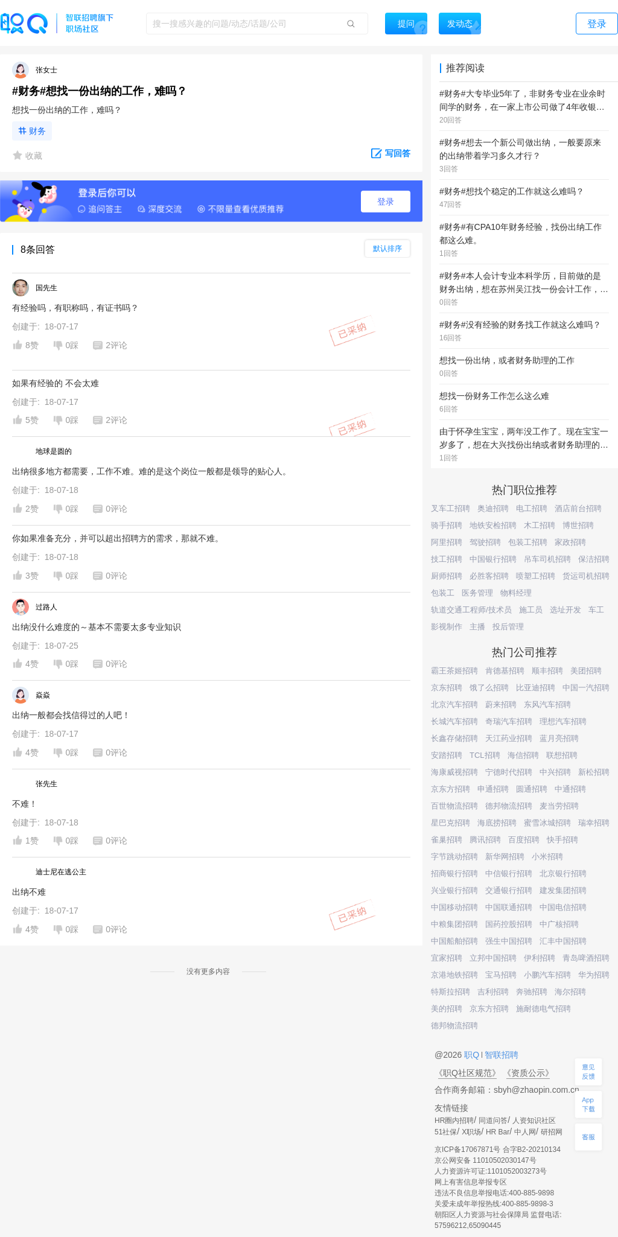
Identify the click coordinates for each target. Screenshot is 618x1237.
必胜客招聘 (489, 575)
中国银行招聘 (493, 559)
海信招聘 (523, 755)
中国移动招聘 (454, 907)
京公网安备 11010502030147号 (486, 1160)
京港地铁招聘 (454, 974)
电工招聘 (531, 508)
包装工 (442, 592)
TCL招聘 (485, 755)
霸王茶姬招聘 (454, 670)
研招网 (551, 1132)
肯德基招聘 (504, 670)
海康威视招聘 (454, 772)
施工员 (531, 609)
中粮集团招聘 (454, 924)
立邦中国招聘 (493, 957)
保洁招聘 (594, 559)
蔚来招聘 (501, 704)
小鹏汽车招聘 (547, 974)
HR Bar (497, 1132)
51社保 (446, 1132)
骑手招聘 (446, 525)
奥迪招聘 (493, 508)
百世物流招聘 (454, 805)
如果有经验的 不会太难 (55, 383)
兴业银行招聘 (454, 890)
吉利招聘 (493, 991)
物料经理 (516, 592)
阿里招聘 (446, 542)
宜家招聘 (446, 957)
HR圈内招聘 (454, 1120)
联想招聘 (562, 755)
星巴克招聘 (450, 822)
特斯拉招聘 (450, 991)
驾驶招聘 (485, 542)
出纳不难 (29, 892)
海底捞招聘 (497, 822)
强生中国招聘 (508, 941)
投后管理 (508, 626)
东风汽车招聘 (547, 704)
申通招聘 (493, 788)
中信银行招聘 (508, 873)
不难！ (24, 804)
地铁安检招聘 (493, 525)
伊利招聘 (539, 957)
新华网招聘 (504, 856)
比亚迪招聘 (535, 687)
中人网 (525, 1132)
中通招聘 (570, 788)
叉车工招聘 (450, 508)
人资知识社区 (534, 1120)
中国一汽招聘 (586, 687)
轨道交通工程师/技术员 (471, 609)
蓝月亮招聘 (559, 738)
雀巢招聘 (446, 839)
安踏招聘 (446, 755)
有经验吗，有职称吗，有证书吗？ (75, 308)
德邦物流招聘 (508, 805)
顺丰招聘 (547, 670)
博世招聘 (578, 525)
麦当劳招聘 (559, 805)
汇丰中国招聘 (563, 941)
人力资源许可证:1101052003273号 (491, 1171)
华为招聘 (594, 974)
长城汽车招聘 (454, 721)
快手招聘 (562, 839)
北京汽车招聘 (454, 704)
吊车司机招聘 (547, 559)
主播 (477, 626)
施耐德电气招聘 (543, 1008)
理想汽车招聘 (563, 721)
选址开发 (565, 609)
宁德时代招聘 (508, 772)
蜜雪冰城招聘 (547, 822)
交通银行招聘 (508, 890)
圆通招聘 (531, 788)
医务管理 (477, 592)
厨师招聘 (446, 575)
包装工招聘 (527, 542)
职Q (473, 1055)
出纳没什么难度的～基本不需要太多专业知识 (96, 627)
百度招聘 (524, 839)
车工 (596, 609)
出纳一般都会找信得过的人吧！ (71, 715)
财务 (37, 131)
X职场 (471, 1132)
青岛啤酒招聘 (586, 957)
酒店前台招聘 (578, 508)
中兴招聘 (555, 772)
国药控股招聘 (508, 924)
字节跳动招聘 (454, 856)
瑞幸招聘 (594, 822)
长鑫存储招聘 (454, 738)
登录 (385, 201)
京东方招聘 (450, 788)
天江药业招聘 (508, 738)
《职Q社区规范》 (467, 1073)
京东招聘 (446, 687)
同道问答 (493, 1120)
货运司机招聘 (586, 575)
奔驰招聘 (531, 991)
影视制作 (446, 626)
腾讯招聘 (485, 839)
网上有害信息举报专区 (471, 1182)
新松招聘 (594, 772)
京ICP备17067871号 (467, 1149)
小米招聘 (547, 856)
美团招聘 (586, 670)
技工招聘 (446, 559)
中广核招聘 (559, 924)
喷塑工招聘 (535, 575)
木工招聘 (539, 525)
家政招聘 (570, 542)
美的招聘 (446, 1008)
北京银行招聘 (563, 873)
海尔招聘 (570, 991)
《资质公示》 (528, 1073)
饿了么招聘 (489, 687)
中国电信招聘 (563, 907)
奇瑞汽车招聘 (508, 721)
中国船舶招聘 (454, 941)
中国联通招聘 (508, 907)
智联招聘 (500, 1055)
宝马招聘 (501, 974)
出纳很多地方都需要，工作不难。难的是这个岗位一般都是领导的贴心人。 (151, 471)
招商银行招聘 (454, 873)
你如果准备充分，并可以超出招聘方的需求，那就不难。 (117, 538)
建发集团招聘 (563, 890)
